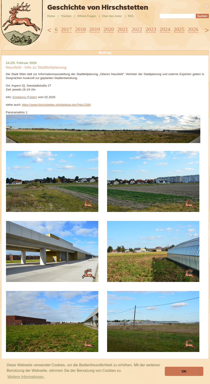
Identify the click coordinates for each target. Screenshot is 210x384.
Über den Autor (112, 16)
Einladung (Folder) (24, 97)
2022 (137, 29)
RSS (131, 16)
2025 (179, 29)
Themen (66, 16)
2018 (80, 29)
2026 (193, 29)
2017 (66, 29)
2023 (151, 29)
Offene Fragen (86, 16)
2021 (122, 29)
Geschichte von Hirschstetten (97, 7)
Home (51, 16)
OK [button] (184, 371)
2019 (94, 29)
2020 (108, 29)
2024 (165, 29)
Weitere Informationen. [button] (26, 377)
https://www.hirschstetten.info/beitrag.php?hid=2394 (56, 104)
